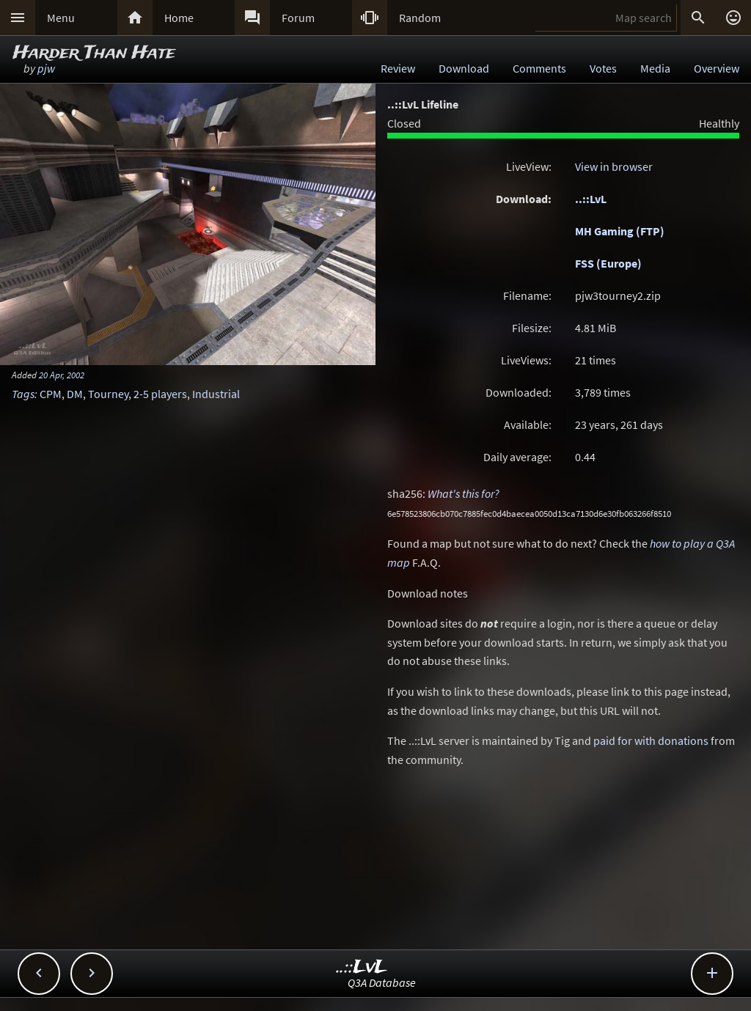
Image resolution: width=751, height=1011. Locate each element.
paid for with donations (650, 740)
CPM (51, 393)
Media (655, 68)
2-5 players (160, 393)
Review (398, 68)
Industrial (216, 393)
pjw (46, 68)
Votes (603, 68)
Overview (716, 68)
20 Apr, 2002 (61, 374)
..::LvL (591, 198)
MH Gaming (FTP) (619, 231)
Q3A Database (382, 982)
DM (75, 393)
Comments (539, 68)
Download (464, 68)
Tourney (108, 393)
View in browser (614, 166)
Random (420, 17)
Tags (23, 393)
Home (179, 17)
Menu (61, 17)
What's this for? (463, 493)
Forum (298, 17)
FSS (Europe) (608, 263)
